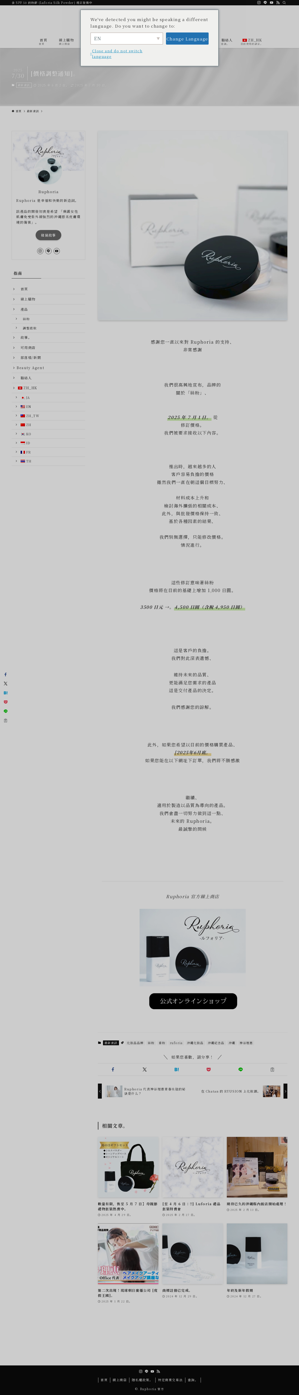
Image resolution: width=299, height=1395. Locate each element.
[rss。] (278, 2)
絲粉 (151, 1043)
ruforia (176, 1043)
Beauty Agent (30, 367)
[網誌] (259, 2)
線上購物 (26, 299)
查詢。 (193, 1380)
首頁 (22, 288)
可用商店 (26, 347)
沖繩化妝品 (195, 1043)
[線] (265, 2)
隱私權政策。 (142, 1380)
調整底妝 (28, 328)
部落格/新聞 (29, 357)
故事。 (24, 337)
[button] (113, 1069)
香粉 (162, 1043)
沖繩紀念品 (216, 1043)
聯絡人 (24, 377)
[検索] (284, 2)
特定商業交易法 (170, 1380)
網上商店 (120, 1380)
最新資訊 (24, 85)
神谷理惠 (246, 1043)
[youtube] (271, 2)
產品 (22, 309)
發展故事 (48, 235)
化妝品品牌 (135, 1043)
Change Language (187, 39)
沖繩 (232, 1043)
